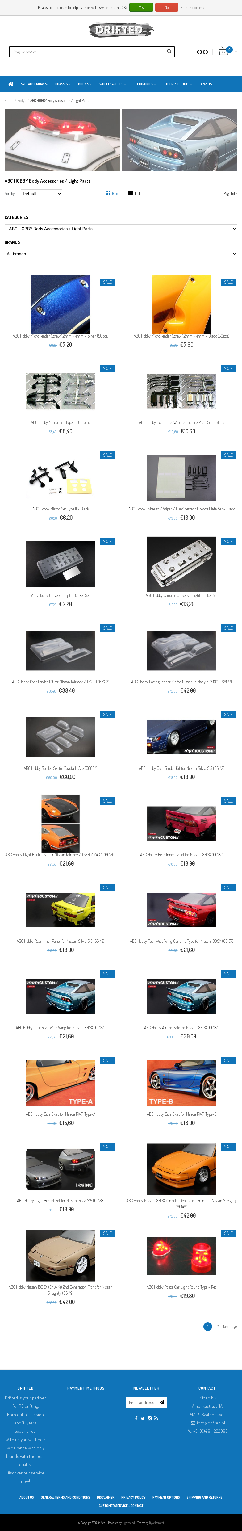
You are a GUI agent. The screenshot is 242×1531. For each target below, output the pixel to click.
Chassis (63, 84)
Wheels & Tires (112, 84)
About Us (26, 1497)
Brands (206, 84)
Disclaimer (106, 1497)
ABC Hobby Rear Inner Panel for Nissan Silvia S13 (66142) (61, 941)
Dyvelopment (156, 1523)
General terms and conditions (65, 1497)
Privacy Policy (133, 1497)
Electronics (145, 84)
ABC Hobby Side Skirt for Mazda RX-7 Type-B (181, 1114)
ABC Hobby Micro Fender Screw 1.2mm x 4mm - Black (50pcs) (181, 335)
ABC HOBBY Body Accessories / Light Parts (59, 100)
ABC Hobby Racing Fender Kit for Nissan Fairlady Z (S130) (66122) (181, 681)
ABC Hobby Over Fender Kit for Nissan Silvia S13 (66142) (181, 768)
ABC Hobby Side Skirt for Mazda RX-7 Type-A (60, 1114)
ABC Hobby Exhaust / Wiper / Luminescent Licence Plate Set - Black (181, 508)
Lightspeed (128, 1523)
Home (9, 100)
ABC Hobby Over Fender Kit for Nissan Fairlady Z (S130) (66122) (60, 681)
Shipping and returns (205, 1497)
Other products (178, 84)
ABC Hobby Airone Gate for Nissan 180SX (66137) (181, 1027)
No (167, 7)
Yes (141, 7)
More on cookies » (192, 7)
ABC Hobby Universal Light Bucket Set (60, 595)
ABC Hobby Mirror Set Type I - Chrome (60, 422)
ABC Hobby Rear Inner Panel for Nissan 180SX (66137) (181, 854)
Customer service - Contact (121, 1506)
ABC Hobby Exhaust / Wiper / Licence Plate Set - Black (181, 422)
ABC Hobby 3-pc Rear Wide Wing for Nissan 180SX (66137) (60, 1027)
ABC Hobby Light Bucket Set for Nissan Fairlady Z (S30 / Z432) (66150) (60, 854)
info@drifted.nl (211, 1423)
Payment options (166, 1497)
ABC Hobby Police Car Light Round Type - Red (182, 1287)
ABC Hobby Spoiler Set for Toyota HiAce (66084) (61, 768)
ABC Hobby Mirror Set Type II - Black (60, 508)
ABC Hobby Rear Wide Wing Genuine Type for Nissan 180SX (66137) (181, 941)
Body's (85, 84)
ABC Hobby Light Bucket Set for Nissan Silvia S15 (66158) (60, 1200)
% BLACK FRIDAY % (34, 84)
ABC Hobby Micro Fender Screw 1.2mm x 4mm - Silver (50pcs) (61, 335)
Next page (230, 1326)
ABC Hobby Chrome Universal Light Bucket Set (182, 595)
